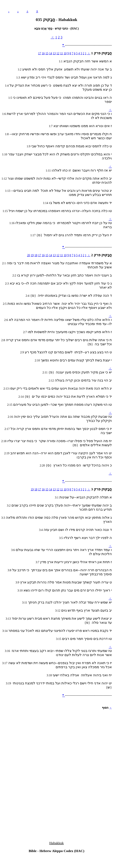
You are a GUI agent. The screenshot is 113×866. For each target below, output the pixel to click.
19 (32, 255)
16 (43, 53)
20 (28, 255)
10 (65, 53)
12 (57, 53)
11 (61, 53)
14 (50, 53)
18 (35, 255)
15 (46, 53)
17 (39, 53)
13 (54, 53)
